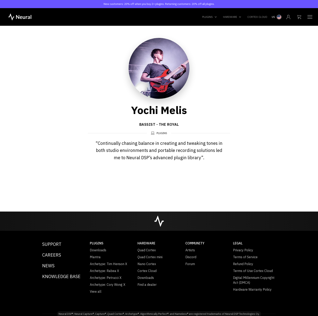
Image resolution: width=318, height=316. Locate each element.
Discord (190, 257)
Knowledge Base (61, 276)
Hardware (232, 17)
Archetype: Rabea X (104, 271)
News (48, 266)
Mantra (95, 257)
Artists (190, 250)
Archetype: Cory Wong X (107, 285)
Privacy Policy (243, 250)
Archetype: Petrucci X (105, 278)
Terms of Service (245, 257)
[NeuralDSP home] (20, 17)
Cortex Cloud (257, 17)
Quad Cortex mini (150, 257)
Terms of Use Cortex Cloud (253, 271)
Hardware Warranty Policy (252, 289)
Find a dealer (147, 285)
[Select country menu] (276, 17)
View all (95, 291)
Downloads (98, 250)
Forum (190, 264)
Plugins (209, 17)
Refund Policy (243, 264)
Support (51, 244)
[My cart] (299, 17)
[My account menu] (288, 17)
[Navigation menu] (310, 17)
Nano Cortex (147, 264)
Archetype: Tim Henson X (108, 264)
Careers (51, 255)
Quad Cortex (147, 250)
